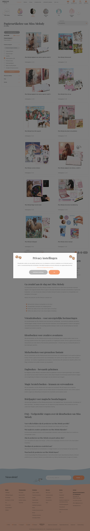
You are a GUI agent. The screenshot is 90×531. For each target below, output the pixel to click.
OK (54, 272)
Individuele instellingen (38, 272)
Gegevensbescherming (48, 267)
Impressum (39, 267)
